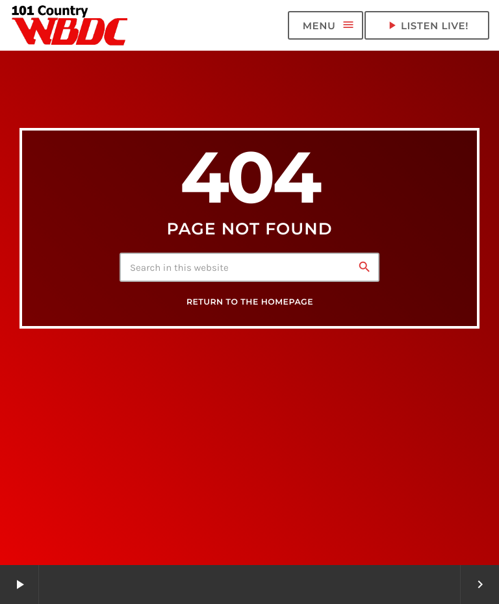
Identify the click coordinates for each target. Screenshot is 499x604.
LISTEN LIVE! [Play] (426, 25)
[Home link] (70, 25)
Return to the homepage (249, 302)
